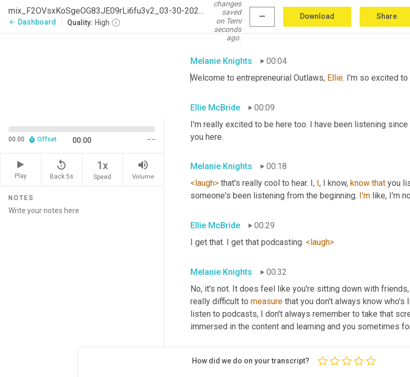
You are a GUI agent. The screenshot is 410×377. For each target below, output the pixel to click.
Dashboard (32, 22)
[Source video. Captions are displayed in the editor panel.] (82, 74)
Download (317, 16)
